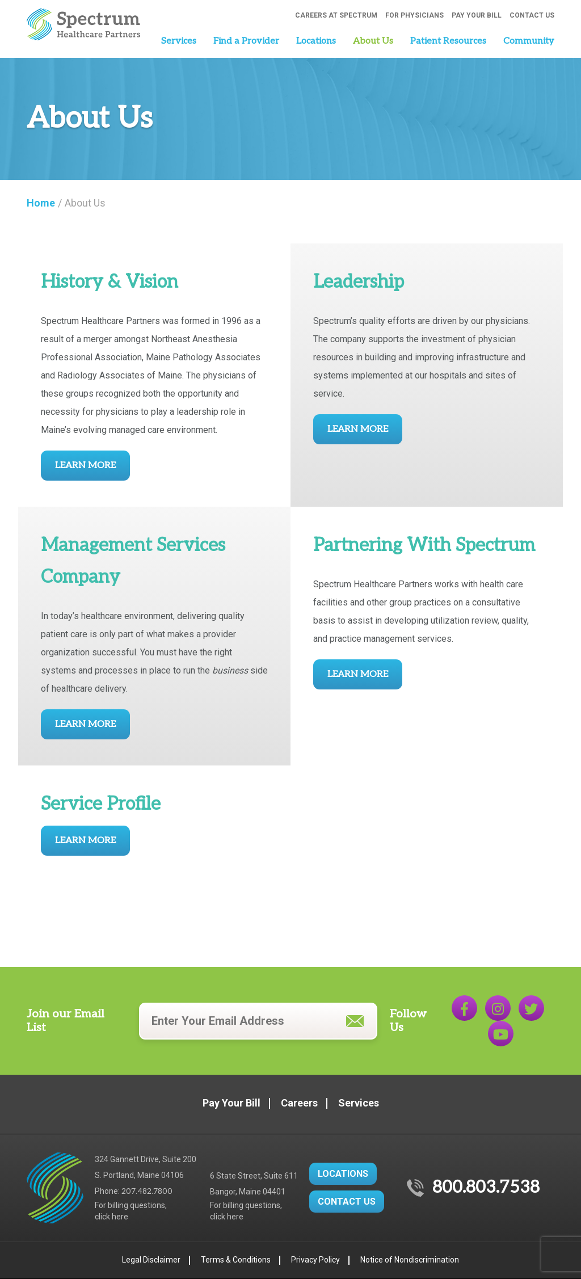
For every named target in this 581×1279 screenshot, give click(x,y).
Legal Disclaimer (151, 1259)
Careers (299, 1103)
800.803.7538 (486, 1187)
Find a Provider (246, 41)
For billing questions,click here (131, 1211)
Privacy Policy (315, 1259)
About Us (373, 41)
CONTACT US (347, 1201)
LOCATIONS (343, 1173)
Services (178, 41)
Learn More (85, 465)
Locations (316, 41)
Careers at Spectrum (336, 15)
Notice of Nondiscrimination (409, 1259)
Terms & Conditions (236, 1259)
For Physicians (414, 15)
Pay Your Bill (477, 15)
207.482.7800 (146, 1191)
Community (528, 41)
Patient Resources (448, 41)
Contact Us (532, 15)
